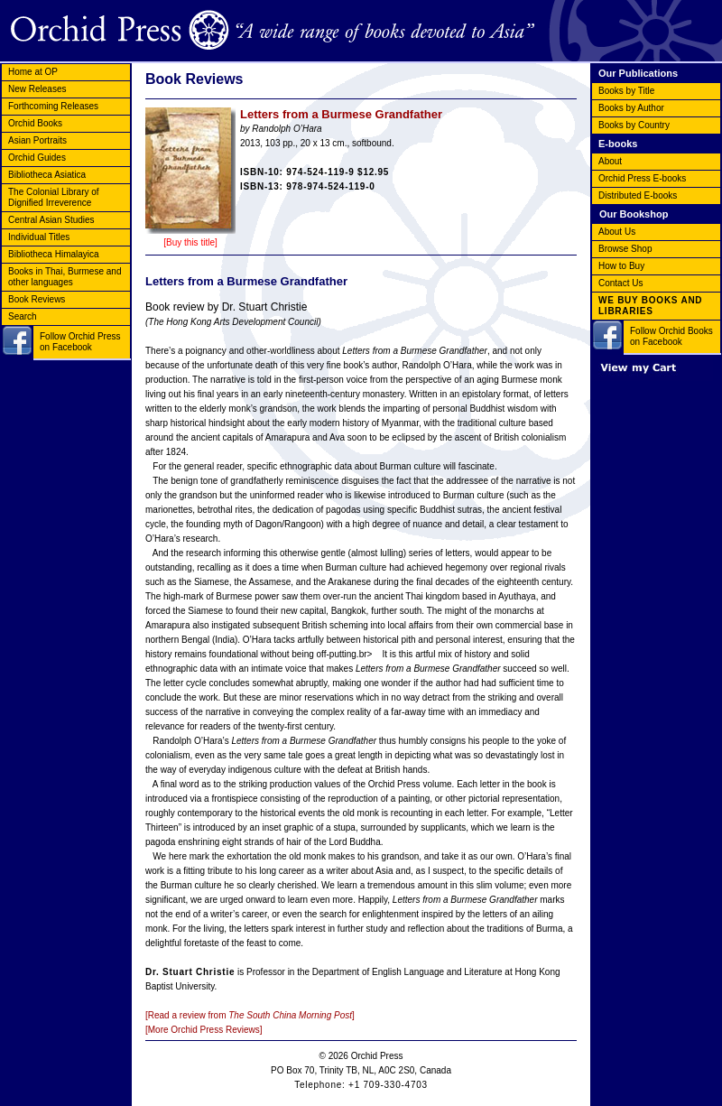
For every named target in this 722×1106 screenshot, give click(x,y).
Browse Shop (625, 249)
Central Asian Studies (51, 220)
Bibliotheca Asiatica (47, 175)
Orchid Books (35, 123)
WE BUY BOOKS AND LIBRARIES (650, 305)
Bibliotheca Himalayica (53, 254)
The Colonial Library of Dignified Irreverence (53, 197)
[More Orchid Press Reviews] (203, 1030)
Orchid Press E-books (642, 178)
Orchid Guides (37, 158)
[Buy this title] (190, 242)
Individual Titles (38, 237)
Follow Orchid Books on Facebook (671, 336)
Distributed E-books (637, 195)
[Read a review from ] (250, 1015)
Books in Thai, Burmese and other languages (64, 276)
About (610, 161)
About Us (616, 232)
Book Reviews (36, 299)
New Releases (37, 89)
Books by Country (634, 125)
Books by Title (626, 91)
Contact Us (620, 283)
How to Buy (621, 266)
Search (22, 316)
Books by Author (631, 108)
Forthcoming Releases (53, 106)
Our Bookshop (633, 214)
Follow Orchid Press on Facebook (80, 341)
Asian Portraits (37, 140)
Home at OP (33, 72)
